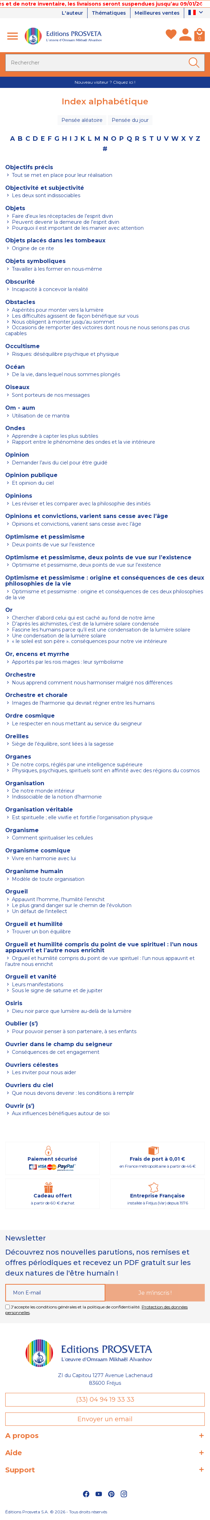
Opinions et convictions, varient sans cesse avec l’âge (75, 524)
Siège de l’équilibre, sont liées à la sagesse (62, 744)
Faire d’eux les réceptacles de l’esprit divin (61, 216)
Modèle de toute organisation (47, 879)
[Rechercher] (105, 62)
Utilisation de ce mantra (39, 416)
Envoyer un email (105, 1419)
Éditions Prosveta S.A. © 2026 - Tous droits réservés (56, 1511)
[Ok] (195, 62)
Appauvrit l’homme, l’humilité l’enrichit (57, 899)
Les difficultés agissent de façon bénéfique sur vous (74, 316)
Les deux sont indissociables (45, 195)
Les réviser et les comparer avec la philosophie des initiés (80, 503)
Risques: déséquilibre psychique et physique (64, 354)
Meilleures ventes (157, 13)
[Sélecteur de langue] (196, 12)
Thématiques (109, 13)
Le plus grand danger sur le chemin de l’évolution (71, 905)
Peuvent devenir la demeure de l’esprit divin (64, 222)
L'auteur (72, 13)
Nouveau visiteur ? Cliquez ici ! (105, 82)
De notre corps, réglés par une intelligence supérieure (76, 764)
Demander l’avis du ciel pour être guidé (58, 463)
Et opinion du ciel (32, 483)
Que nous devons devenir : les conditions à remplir (72, 1093)
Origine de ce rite (32, 248)
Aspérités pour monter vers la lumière (57, 310)
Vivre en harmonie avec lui (43, 858)
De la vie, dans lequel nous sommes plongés (65, 374)
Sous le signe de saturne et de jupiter (56, 990)
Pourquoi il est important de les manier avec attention (77, 228)
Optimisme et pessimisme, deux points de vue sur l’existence (85, 565)
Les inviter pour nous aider (43, 1072)
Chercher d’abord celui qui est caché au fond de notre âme (82, 618)
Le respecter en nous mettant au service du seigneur (76, 723)
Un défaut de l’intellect (38, 911)
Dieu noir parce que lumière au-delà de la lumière (71, 1011)
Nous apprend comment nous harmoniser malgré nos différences (91, 682)
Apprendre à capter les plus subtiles (54, 436)
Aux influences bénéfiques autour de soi (60, 1113)
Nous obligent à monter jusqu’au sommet (62, 322)
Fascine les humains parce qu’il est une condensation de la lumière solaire (100, 630)
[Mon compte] (185, 36)
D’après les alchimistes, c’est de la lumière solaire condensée (84, 624)
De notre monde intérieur (42, 791)
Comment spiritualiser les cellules (51, 838)
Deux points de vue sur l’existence (52, 544)
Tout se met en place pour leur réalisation (61, 175)
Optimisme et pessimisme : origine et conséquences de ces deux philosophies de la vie (104, 594)
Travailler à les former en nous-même (56, 269)
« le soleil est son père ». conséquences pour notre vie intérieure (88, 641)
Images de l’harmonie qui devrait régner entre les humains (82, 703)
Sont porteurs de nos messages (50, 395)
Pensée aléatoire (82, 120)
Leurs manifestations (36, 984)
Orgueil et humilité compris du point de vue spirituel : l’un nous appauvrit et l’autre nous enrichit (100, 961)
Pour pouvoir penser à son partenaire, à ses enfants (73, 1031)
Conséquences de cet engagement (54, 1052)
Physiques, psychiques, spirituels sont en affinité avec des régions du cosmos (105, 770)
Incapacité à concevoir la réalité (49, 289)
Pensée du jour (130, 120)
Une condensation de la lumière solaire (58, 636)
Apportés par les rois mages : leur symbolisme (66, 662)
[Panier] (199, 36)
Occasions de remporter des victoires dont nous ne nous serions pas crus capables (97, 330)
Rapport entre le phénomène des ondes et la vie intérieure (82, 442)
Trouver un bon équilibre (40, 931)
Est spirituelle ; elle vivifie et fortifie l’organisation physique (81, 817)
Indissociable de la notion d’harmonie (56, 797)
